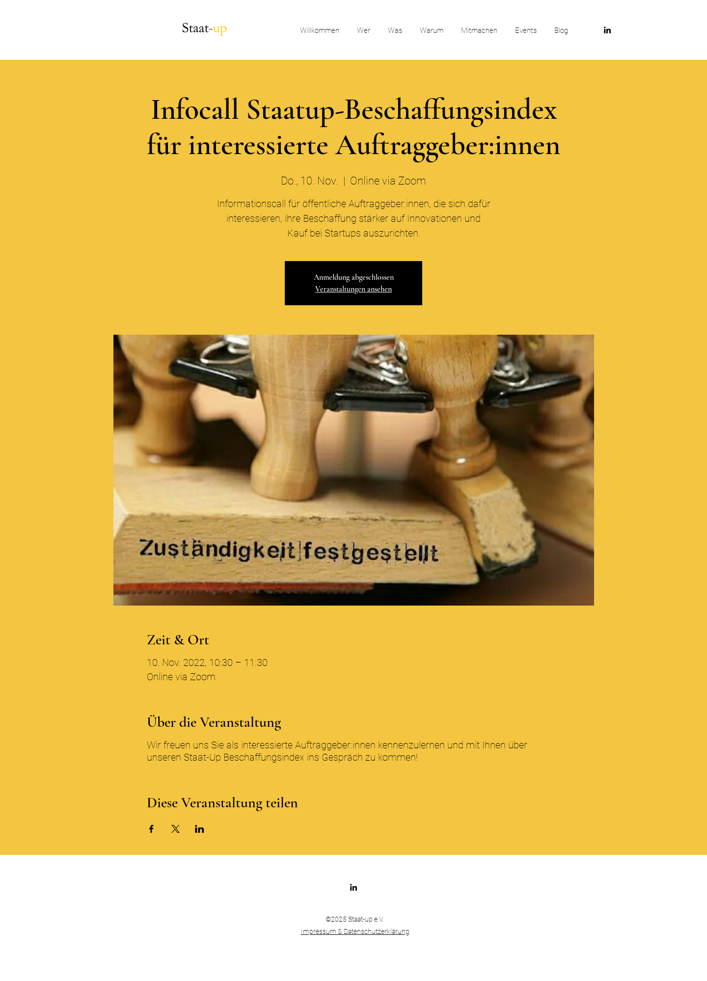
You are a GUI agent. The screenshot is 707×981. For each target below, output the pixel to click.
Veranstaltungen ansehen (353, 289)
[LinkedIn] (607, 30)
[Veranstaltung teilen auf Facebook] (151, 829)
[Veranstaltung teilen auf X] (175, 829)
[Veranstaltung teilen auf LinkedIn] (199, 829)
